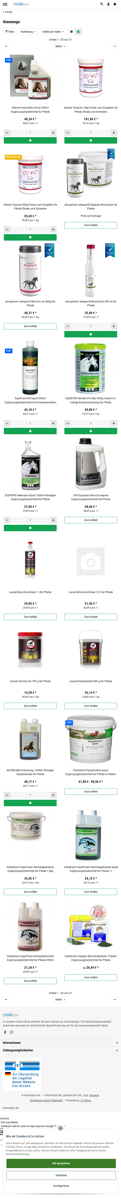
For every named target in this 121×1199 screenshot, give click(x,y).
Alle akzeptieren (61, 1163)
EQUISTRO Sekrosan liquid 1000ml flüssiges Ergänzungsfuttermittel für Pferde (30, 497)
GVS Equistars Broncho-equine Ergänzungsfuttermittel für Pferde (90, 497)
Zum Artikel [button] (90, 225)
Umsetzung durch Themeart (46, 1100)
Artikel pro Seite (51, 31)
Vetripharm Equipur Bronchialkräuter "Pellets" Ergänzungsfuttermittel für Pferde (91, 958)
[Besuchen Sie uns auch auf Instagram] (11, 1032)
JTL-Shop (85, 1100)
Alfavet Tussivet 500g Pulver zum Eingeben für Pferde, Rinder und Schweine (30, 206)
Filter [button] (9, 31)
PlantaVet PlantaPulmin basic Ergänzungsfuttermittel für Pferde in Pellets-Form (90, 772)
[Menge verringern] (7, 132)
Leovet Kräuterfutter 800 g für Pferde (91, 681)
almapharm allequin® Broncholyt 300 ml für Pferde (90, 303)
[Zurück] (6, 46)
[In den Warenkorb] (30, 140)
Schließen (61, 1175)
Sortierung (27, 31)
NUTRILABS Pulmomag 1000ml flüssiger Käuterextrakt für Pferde (30, 772)
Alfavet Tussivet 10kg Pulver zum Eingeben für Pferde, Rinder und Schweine (91, 109)
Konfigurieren (61, 1185)
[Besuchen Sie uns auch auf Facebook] (5, 1032)
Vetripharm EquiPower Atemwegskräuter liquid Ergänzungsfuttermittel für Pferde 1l (91, 869)
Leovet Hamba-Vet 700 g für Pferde (30, 681)
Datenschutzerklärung (17, 1154)
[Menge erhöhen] (53, 132)
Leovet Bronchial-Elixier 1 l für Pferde (30, 592)
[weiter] (114, 46)
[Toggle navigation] (5, 4)
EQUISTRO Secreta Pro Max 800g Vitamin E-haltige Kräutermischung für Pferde (90, 400)
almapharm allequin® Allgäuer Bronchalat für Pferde (90, 206)
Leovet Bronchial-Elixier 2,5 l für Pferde (91, 592)
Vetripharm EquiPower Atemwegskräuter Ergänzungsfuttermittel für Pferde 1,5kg (30, 869)
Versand (94, 1095)
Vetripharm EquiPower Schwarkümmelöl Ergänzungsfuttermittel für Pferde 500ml (30, 958)
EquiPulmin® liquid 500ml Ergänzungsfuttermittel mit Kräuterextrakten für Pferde (30, 400)
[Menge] (30, 132)
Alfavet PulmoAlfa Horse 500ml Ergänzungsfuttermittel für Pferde (30, 109)
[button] (101, 4)
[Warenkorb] (115, 4)
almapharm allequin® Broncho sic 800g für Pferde (30, 303)
